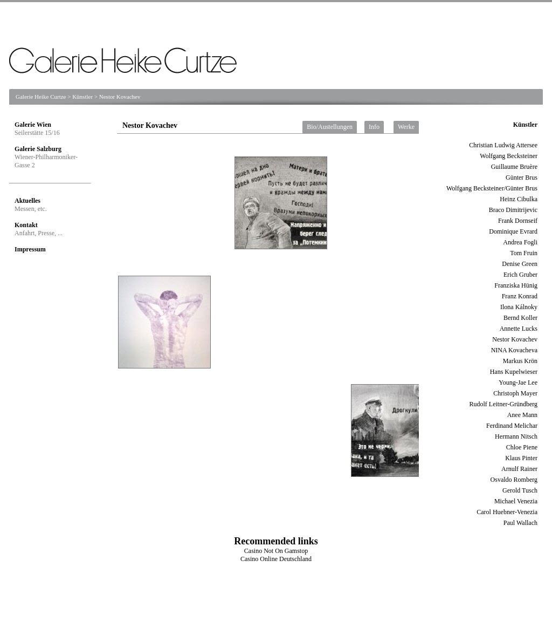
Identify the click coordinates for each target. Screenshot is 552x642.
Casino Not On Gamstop (276, 551)
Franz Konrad (519, 296)
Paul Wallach (520, 523)
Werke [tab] (406, 127)
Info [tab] (374, 127)
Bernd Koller (520, 318)
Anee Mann (522, 415)
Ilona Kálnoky (518, 307)
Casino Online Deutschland (276, 559)
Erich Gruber (520, 274)
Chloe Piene (521, 447)
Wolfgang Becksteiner (508, 156)
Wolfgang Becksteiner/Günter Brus (491, 188)
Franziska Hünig (515, 285)
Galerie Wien (33, 124)
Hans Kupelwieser (513, 371)
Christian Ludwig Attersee (503, 145)
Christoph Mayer (515, 393)
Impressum (30, 249)
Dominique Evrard (513, 231)
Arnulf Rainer (519, 469)
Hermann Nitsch (516, 436)
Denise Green (519, 264)
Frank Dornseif (517, 220)
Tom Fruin (523, 253)
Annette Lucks (518, 328)
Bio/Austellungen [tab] (330, 127)
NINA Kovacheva (514, 350)
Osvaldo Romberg (514, 479)
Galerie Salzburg (38, 149)
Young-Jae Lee (518, 382)
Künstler (82, 96)
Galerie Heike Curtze (41, 96)
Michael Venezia (515, 501)
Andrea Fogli (520, 242)
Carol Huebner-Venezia (507, 512)
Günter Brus (521, 177)
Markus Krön (520, 361)
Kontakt (26, 225)
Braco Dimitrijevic (513, 210)
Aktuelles (27, 200)
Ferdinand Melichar (511, 425)
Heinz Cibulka (518, 199)
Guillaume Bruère (514, 166)
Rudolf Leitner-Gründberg (503, 404)
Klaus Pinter (521, 458)
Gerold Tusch (519, 490)
